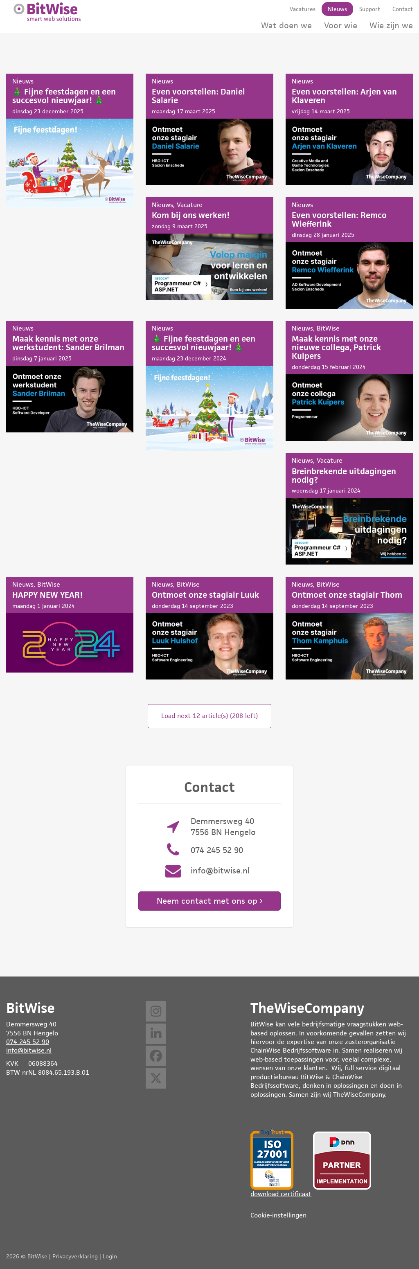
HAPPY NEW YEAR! (69, 625)
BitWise (328, 328)
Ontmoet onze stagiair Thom (349, 628)
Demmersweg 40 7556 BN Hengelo (223, 826)
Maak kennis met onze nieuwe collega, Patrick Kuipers (349, 381)
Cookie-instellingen (278, 1215)
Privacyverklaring (75, 1256)
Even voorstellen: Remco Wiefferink (349, 252)
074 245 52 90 (217, 850)
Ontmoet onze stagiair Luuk (209, 628)
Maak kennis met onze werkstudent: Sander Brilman (69, 376)
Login (110, 1256)
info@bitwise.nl (220, 870)
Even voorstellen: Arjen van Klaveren (349, 129)
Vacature (190, 204)
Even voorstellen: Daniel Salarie (209, 129)
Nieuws (23, 81)
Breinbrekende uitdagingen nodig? (349, 509)
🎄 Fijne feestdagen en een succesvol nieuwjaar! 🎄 (69, 141)
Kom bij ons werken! (209, 248)
